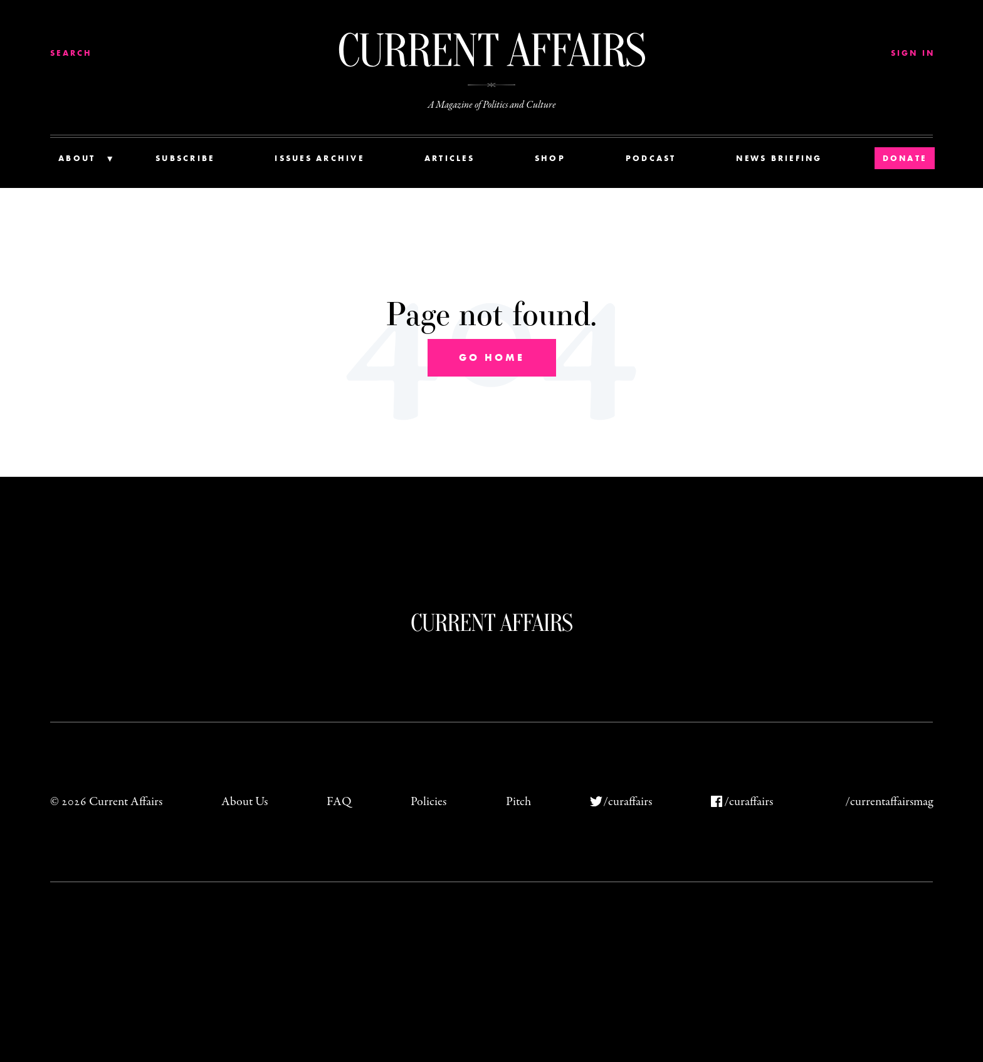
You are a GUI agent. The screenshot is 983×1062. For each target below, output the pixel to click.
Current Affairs (491, 622)
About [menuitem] (76, 158)
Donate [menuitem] (905, 158)
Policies (428, 801)
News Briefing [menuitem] (779, 158)
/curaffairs (627, 801)
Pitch (518, 801)
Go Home (492, 357)
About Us (244, 801)
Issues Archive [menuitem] (319, 158)
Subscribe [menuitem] (184, 158)
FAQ (339, 801)
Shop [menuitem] (550, 158)
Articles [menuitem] (449, 158)
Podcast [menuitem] (651, 158)
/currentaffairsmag (889, 801)
